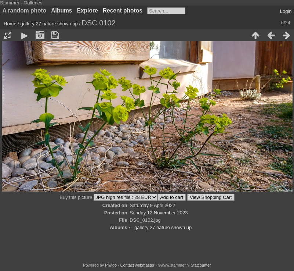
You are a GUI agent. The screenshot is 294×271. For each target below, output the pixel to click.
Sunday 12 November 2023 (159, 212)
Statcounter (201, 265)
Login (286, 11)
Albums (61, 10)
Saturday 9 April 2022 (152, 205)
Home (10, 23)
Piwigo (111, 265)
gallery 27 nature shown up (49, 23)
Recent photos (122, 10)
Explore (87, 10)
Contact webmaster (137, 265)
